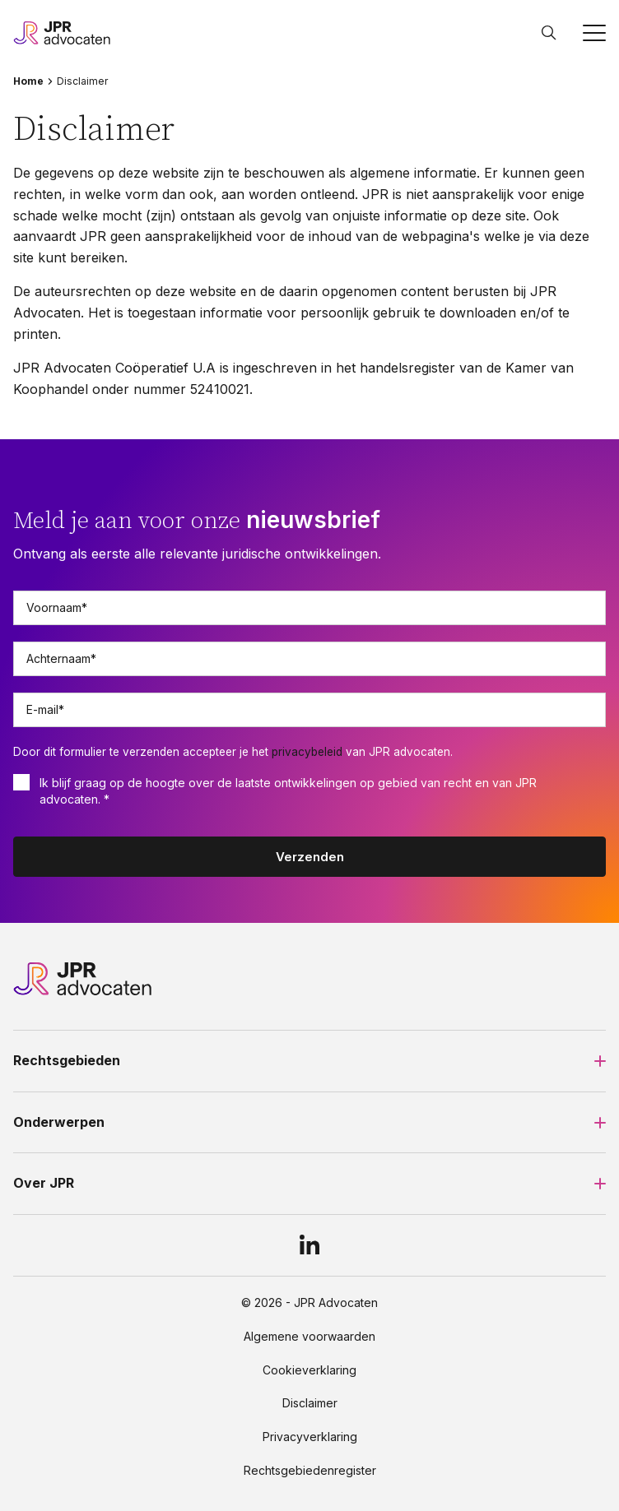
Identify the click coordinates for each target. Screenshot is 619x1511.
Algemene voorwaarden (309, 1336)
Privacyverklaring (310, 1437)
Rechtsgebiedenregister (310, 1470)
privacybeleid (307, 751)
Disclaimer (309, 1403)
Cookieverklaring (309, 1370)
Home (28, 81)
